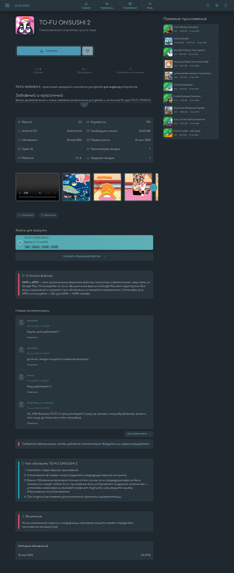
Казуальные (48, 215)
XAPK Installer (81, 293)
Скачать (49, 50)
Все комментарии (138, 434)
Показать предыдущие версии (84, 256)
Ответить (32, 337)
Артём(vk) (32, 321)
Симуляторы (25, 215)
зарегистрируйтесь (135, 444)
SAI (53, 293)
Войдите (108, 444)
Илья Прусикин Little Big (40, 403)
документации (110, 496)
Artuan (30, 375)
